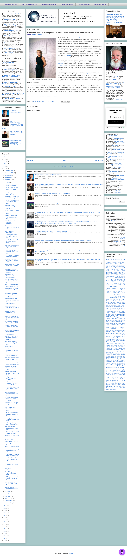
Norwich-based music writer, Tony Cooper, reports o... (12, 454)
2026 (5, 157)
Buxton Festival (119, 277)
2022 (5, 166)
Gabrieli (108, 311)
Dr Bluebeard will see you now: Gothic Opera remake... (11, 399)
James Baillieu (115, 137)
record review (116, 354)
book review (121, 272)
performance (122, 348)
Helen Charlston (120, 142)
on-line (113, 340)
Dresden (34, 34)
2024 (5, 161)
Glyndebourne (121, 312)
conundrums (118, 296)
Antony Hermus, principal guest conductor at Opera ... (12, 318)
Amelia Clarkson (117, 167)
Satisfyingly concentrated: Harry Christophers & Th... (11, 478)
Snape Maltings (110, 364)
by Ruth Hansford (115, 282)
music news (116, 331)
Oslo (124, 345)
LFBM (121, 324)
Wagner (123, 380)
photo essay (116, 349)
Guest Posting (114, 317)
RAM (121, 353)
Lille (112, 326)
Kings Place (119, 321)
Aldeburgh (108, 262)
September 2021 (9, 177)
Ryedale (108, 358)
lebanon (107, 323)
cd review (114, 287)
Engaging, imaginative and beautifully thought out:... (12, 197)
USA (120, 378)
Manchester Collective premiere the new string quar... (11, 394)
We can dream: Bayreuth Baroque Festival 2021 (11, 322)
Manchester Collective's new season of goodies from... (11, 343)
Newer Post (31, 160)
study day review (111, 370)
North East (109, 337)
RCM (124, 353)
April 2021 (8, 496)
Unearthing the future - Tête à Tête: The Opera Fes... (12, 363)
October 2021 (8, 175)
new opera (108, 334)
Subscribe (115, 122)
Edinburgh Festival (120, 302)
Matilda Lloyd (117, 192)
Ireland (114, 320)
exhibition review (113, 306)
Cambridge (108, 284)
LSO (121, 327)
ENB (115, 303)
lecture (111, 323)
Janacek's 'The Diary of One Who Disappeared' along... (12, 241)
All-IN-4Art (115, 262)
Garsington (113, 311)
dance (107, 299)
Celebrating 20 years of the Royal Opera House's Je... (12, 443)
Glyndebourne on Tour (111, 314)
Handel (114, 318)
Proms (115, 353)
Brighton (113, 273)
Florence (116, 310)
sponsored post (116, 367)
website (123, 381)
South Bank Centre (119, 366)
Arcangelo (108, 263)
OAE (110, 340)
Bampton (108, 266)
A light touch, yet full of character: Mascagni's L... (11, 252)
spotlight (122, 367)
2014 (5, 519)
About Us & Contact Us (29, 4)
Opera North (109, 343)
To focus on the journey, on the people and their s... (12, 256)
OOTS (120, 340)
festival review (113, 308)
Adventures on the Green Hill (117, 261)
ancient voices (121, 262)
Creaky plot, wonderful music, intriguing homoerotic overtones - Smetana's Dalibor (58, 203)
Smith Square (122, 363)
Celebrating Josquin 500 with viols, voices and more (11, 236)
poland (107, 351)
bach (107, 265)
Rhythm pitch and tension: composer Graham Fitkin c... (12, 404)
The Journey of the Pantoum (9, 468)
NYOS (107, 340)
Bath (107, 267)
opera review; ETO (115, 345)
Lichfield (108, 326)
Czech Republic (121, 297)
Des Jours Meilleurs (10, 304)
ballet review (115, 265)
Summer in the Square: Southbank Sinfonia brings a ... (11, 368)
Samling (112, 360)
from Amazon (115, 221)
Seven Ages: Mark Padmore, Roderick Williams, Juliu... (10, 276)
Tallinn (113, 371)
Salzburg (108, 360)
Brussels (116, 276)
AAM (124, 259)
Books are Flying (9, 346)
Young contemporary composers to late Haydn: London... (10, 313)
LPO (118, 327)
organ (121, 345)
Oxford (108, 346)
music (120, 330)
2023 (5, 164)
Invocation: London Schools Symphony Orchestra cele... (12, 246)
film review (120, 308)
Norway (118, 339)
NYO (124, 339)
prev (124, 351)
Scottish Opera (115, 361)
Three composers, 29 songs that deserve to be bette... (12, 450)
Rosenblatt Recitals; (111, 357)
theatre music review (111, 376)
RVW (124, 357)
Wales (107, 382)
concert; (123, 294)
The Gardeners (115, 373)
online (117, 340)
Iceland (120, 318)
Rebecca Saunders (84, 38)
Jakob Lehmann (118, 188)
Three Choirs (110, 377)
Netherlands (117, 333)
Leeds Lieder (121, 323)
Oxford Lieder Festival (116, 346)
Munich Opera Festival (111, 330)
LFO (124, 324)
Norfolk (123, 336)
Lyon (124, 327)
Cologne (108, 292)
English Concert (121, 303)
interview (109, 320)
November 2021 (9, 173)
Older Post (99, 160)
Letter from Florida (114, 324)
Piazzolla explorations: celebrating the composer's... (10, 222)
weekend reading (110, 383)
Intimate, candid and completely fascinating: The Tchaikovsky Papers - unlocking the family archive (63, 240)
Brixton (112, 276)
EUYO (107, 306)
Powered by (115, 128)
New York (113, 334)
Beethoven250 (116, 270)
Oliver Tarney (116, 149)
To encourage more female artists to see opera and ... (12, 359)
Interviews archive (100, 4)
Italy (122, 320)
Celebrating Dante (9, 334)
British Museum (122, 273)
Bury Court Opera (110, 277)
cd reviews (122, 286)
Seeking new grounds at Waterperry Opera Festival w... (11, 378)
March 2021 (8, 498)
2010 (5, 529)
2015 (5, 517)
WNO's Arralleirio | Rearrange (9, 231)
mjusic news (119, 328)
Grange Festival (121, 314)
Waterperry (113, 381)
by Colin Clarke (119, 279)
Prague (117, 351)
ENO (107, 305)
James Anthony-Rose (113, 171)
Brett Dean (63, 65)
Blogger (71, 553)
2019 (5, 508)
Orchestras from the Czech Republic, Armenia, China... (12, 202)
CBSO (121, 284)
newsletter (108, 336)
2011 (5, 526)
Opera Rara (117, 343)
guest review (121, 317)
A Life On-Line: (118, 259)
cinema (112, 289)
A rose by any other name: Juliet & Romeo (11, 193)
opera (123, 340)
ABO (107, 261)
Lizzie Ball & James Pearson (115, 164)
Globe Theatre (110, 312)
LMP (120, 326)
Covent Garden (113, 297)
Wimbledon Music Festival (112, 387)
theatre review (121, 376)
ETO (120, 305)
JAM (107, 321)
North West (116, 337)
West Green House (120, 383)
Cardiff (118, 284)
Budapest (123, 276)
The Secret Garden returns (12, 446)
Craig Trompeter (112, 159)
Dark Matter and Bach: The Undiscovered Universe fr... (12, 388)
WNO (120, 387)
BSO (120, 276)
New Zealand (119, 334)
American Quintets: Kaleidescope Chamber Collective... (11, 207)
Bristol (116, 273)
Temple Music (119, 371)
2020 (5, 506)
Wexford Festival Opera (118, 384)
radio (118, 353)
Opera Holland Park (111, 342)
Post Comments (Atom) (69, 167)
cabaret (115, 283)
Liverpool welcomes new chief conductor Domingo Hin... (12, 227)
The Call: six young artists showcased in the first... (11, 285)
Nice (112, 336)
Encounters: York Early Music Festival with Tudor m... (12, 300)
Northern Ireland (110, 339)
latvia (124, 321)
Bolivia (115, 272)
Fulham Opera (121, 310)
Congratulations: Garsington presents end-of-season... (12, 212)
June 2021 (8, 491)
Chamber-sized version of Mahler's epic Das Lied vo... (11, 281)
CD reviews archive (84, 4)
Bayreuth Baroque (114, 267)
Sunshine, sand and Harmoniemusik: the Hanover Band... (11, 383)
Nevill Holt (122, 333)
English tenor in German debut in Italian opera (48, 175)
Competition (116, 292)
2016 (5, 515)
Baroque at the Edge (120, 266)
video (118, 380)
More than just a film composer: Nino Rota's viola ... (11, 428)
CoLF (124, 291)
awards (123, 263)
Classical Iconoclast (122, 238)
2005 (5, 540)
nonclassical (118, 336)
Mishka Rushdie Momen (117, 179)
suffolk (118, 370)
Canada (114, 284)
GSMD (108, 317)
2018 (5, 510)
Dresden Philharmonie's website (48, 96)
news (123, 335)
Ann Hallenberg (120, 175)
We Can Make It (9, 439)
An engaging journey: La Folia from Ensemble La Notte (12, 419)
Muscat (117, 330)
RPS (118, 357)
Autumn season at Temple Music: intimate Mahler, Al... (11, 290)
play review (122, 349)
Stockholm (108, 369)
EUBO (123, 305)
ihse (124, 318)
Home (65, 160)
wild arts (118, 386)
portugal (112, 351)
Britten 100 (119, 275)
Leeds (115, 323)
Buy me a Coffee (118, 99)
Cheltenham (114, 288)
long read (114, 327)
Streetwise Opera (121, 369)
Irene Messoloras (118, 141)
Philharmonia (109, 349)
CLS (111, 291)
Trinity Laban (119, 377)
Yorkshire (114, 389)
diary (123, 299)
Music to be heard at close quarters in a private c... (11, 354)
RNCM (123, 356)
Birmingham (109, 272)
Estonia (117, 305)
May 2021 (7, 494)
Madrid (107, 328)
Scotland (108, 361)
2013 (5, 522)
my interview (67, 55)
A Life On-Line (110, 259)
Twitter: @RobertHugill (48, 4)
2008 (5, 533)
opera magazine (121, 342)
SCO (124, 360)
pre (121, 351)
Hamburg (108, 318)
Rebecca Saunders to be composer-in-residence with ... (11, 414)
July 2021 (7, 182)
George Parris (117, 163)
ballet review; (122, 265)
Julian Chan (115, 162)
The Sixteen (122, 374)
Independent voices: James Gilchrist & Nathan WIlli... (12, 436)
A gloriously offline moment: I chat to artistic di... (12, 432)
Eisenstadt (108, 303)
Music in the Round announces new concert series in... (12, 307)
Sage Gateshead (121, 358)
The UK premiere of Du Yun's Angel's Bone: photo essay (51, 231)
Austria (120, 263)
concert (123, 292)
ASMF (116, 263)
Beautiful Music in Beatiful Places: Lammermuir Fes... (11, 217)
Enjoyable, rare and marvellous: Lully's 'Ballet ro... (12, 350)
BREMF (108, 273)
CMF (114, 291)
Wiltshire (123, 386)
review (107, 356)
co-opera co (119, 291)
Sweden (123, 370)
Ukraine (117, 378)
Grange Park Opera (112, 315)
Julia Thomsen (117, 148)
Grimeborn (122, 315)
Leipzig (107, 324)
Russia (121, 357)
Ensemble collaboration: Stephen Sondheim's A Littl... (11, 459)
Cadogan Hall (121, 283)
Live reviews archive (66, 4)
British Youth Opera (111, 275)
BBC (112, 269)
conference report (110, 296)
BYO (112, 283)
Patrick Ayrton (117, 178)
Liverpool (116, 326)
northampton (122, 337)
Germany (123, 311)
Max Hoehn (115, 145)
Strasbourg (114, 369)
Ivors (124, 320)
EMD (113, 303)
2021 (5, 168)
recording (123, 354)
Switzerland (109, 371)
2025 (5, 159)
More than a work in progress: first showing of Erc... (12, 483)
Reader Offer (109, 354)
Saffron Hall (113, 358)
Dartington (112, 299)
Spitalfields (109, 367)
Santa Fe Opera (119, 360)
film (117, 308)
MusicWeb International (119, 241)
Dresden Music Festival (117, 301)
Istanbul (118, 320)
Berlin (123, 270)
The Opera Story (114, 374)
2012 (5, 524)
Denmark (118, 299)
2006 (5, 538)
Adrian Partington (118, 138)
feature (119, 306)
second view (122, 361)
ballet (110, 265)
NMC (115, 336)
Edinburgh (112, 302)
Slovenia (116, 363)
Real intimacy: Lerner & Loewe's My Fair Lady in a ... (12, 327)
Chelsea (108, 288)
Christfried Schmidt (91, 74)
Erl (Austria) (112, 305)
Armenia (113, 263)
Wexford (108, 384)
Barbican (113, 266)
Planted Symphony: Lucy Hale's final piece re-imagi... (11, 473)
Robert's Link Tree (11, 4)
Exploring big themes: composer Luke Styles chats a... (11, 464)
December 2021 (9, 170)
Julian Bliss (117, 190)
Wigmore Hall (110, 386)
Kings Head (112, 321)
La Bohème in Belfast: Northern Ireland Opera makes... (11, 271)
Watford (119, 381)
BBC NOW (117, 269)
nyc (121, 339)
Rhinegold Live (112, 356)
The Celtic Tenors (112, 135)
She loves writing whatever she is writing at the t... (12, 331)
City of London (118, 289)
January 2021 (8, 503)
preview (39, 34)
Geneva (118, 311)
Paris (115, 348)
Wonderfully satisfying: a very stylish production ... (12, 423)
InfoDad (123, 245)
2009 (5, 531)
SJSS (112, 363)
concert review (113, 294)
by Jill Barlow (117, 280)
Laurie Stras (111, 184)
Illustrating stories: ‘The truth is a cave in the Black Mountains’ (52, 193)
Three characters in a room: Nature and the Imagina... (12, 488)
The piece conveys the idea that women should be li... (12, 266)
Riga (118, 356)
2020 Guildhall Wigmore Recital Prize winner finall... (11, 409)
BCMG (107, 270)
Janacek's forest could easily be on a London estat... (11, 260)
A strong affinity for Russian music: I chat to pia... (12, 184)
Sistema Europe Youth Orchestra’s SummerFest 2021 (12, 373)
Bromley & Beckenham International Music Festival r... (11, 295)
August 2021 (8, 179)
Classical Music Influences (113, 87)
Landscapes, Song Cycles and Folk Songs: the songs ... (11, 338)
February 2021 (9, 500)
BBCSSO (123, 269)
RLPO (120, 356)
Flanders (112, 310)
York (110, 389)
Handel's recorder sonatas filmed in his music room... (11, 189)
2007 (5, 536)
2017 (5, 513)
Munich (123, 328)
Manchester (112, 328)
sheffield (108, 363)
